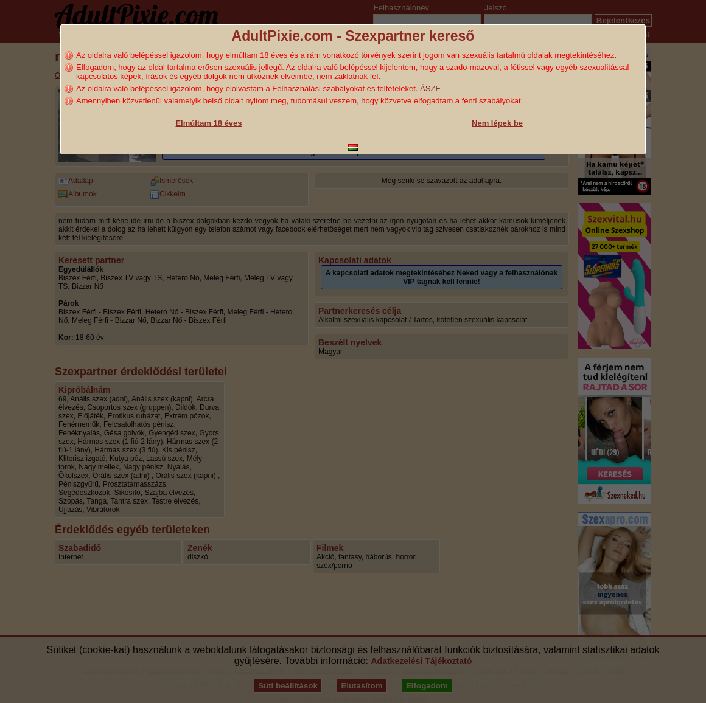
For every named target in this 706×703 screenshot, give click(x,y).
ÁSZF (430, 88)
